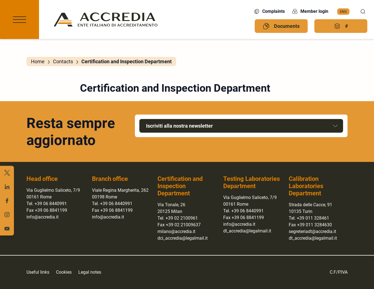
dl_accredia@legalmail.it (247, 231)
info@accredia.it (42, 217)
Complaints (269, 11)
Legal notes (89, 272)
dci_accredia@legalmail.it (182, 238)
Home (38, 61)
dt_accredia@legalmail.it (313, 238)
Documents (281, 26)
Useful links (37, 272)
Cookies (64, 272)
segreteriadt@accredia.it (312, 231)
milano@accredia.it (176, 231)
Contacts (63, 61)
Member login (310, 11)
